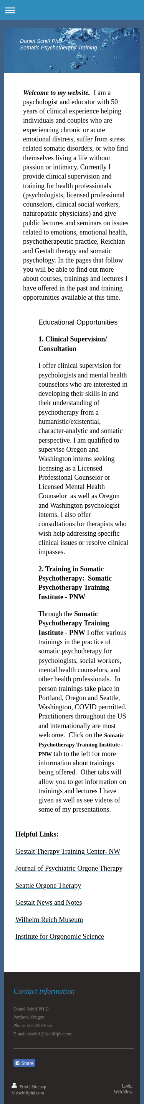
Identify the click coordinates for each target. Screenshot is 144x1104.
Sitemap (38, 1086)
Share (24, 1063)
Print (21, 1086)
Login (127, 1085)
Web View (123, 1091)
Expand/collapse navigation (72, 10)
